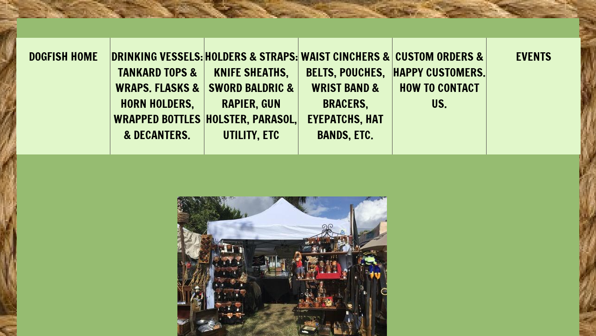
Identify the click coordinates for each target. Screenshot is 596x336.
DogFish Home (63, 56)
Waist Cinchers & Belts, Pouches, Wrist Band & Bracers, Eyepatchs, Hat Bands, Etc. (345, 96)
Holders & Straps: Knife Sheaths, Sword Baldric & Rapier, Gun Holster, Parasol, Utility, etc (251, 96)
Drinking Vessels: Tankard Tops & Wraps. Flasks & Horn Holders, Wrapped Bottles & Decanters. (157, 96)
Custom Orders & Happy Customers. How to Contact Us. (439, 80)
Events (533, 56)
